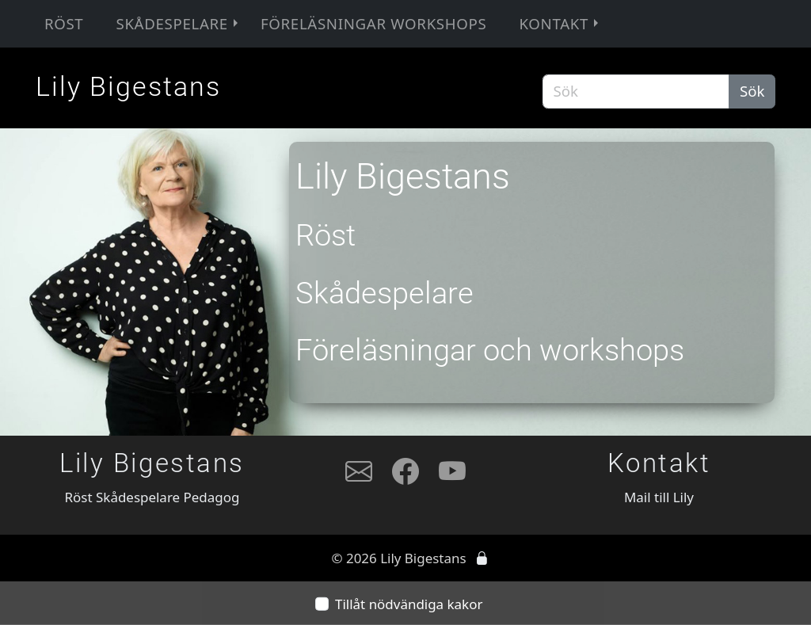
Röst (64, 23)
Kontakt (560, 23)
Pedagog (212, 497)
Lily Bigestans (128, 86)
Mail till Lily (659, 497)
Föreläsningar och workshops (489, 350)
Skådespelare (178, 23)
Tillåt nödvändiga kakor (408, 604)
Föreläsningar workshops (373, 23)
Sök (752, 91)
